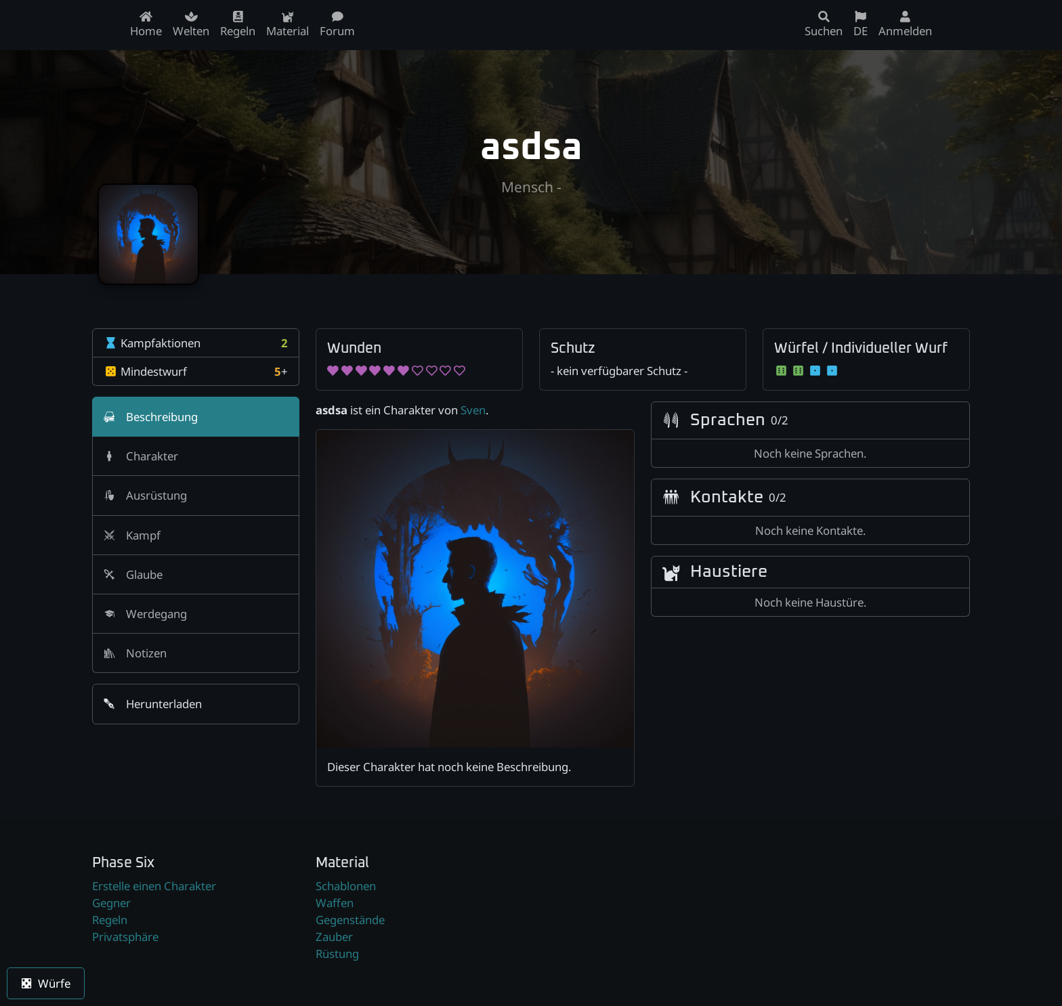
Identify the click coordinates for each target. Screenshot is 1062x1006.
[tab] (195, 417)
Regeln (109, 919)
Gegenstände (350, 919)
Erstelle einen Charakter (154, 886)
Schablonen (346, 886)
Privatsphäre (125, 936)
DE (860, 25)
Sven (473, 410)
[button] (195, 704)
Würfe (45, 983)
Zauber (334, 936)
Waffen (335, 903)
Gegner (111, 903)
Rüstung (337, 953)
